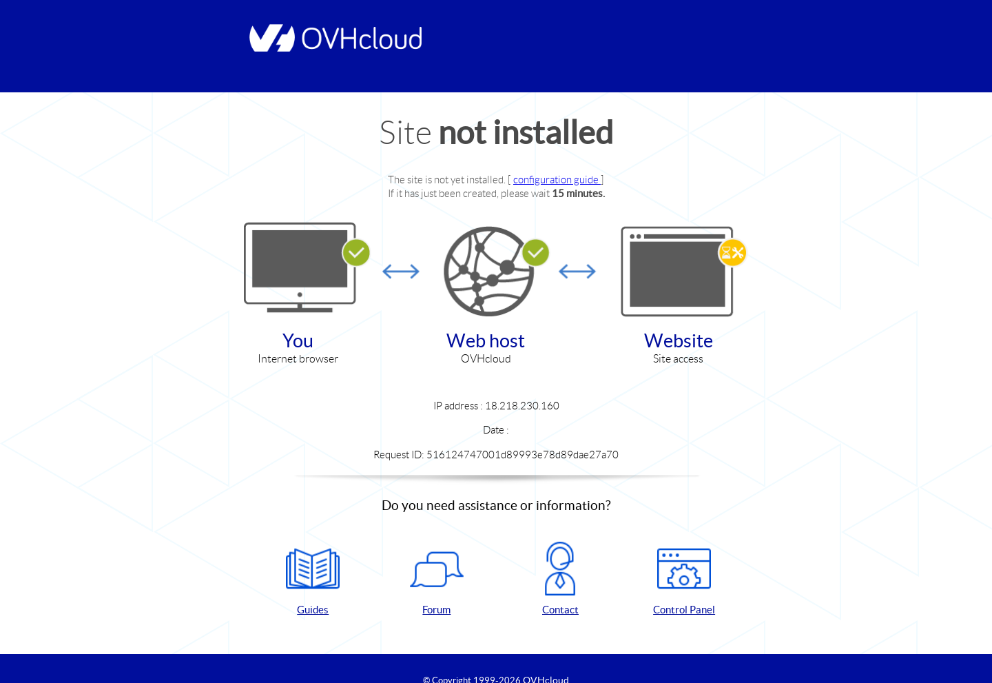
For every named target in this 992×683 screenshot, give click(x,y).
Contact (560, 578)
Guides (313, 578)
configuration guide (557, 179)
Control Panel (684, 578)
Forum (437, 578)
